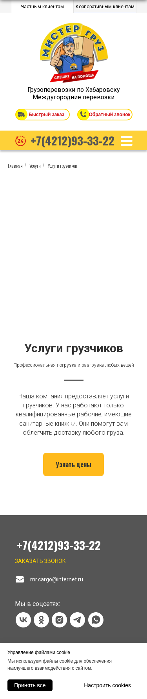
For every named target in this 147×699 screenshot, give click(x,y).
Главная (15, 165)
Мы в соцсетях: (37, 604)
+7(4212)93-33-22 (72, 140)
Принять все (30, 685)
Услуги (35, 165)
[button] (21, 114)
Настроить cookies (107, 685)
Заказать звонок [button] (40, 561)
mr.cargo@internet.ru (56, 579)
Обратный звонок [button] (110, 114)
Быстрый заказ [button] (46, 114)
